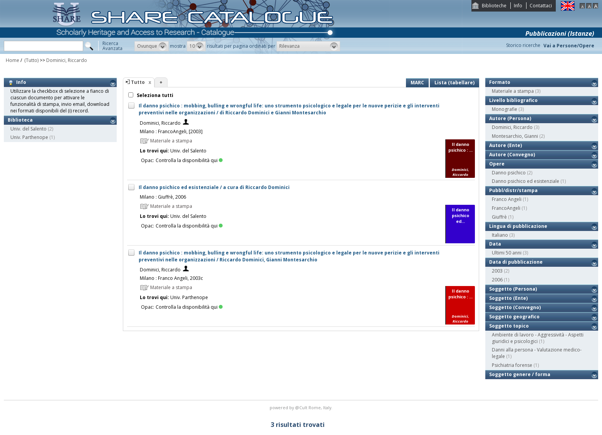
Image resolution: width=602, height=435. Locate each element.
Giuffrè (499, 217)
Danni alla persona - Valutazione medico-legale (537, 353)
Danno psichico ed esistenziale (525, 181)
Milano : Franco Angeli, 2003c (171, 278)
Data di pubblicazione (516, 262)
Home (12, 60)
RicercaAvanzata (112, 46)
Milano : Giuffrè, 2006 (163, 197)
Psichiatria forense (512, 365)
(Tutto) (31, 60)
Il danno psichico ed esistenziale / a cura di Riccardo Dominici (214, 187)
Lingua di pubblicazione (518, 226)
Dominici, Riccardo (66, 60)
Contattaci (541, 5)
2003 (497, 271)
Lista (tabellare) (454, 82)
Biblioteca (20, 120)
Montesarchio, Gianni (515, 136)
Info (518, 5)
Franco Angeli (507, 199)
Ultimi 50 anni (507, 252)
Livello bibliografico (513, 100)
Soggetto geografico (514, 316)
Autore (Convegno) (512, 154)
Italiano (500, 235)
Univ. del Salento (28, 128)
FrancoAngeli (506, 208)
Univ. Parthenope (29, 137)
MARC (417, 82)
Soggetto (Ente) (508, 298)
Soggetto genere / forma (519, 374)
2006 (497, 279)
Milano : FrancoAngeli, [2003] (171, 131)
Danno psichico (509, 172)
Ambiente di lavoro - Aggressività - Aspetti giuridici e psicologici (538, 338)
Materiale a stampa (513, 91)
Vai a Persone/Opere (568, 45)
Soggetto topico (509, 326)
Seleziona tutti (154, 95)
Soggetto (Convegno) (515, 307)
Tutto (138, 82)
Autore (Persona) (510, 118)
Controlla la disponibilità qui (189, 160)
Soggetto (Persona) (513, 289)
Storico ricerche (523, 45)
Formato (499, 82)
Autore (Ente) (505, 145)
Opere (497, 164)
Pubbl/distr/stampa (513, 190)
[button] (151, 46)
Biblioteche (494, 5)
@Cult (302, 407)
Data (495, 244)
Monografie (504, 109)
